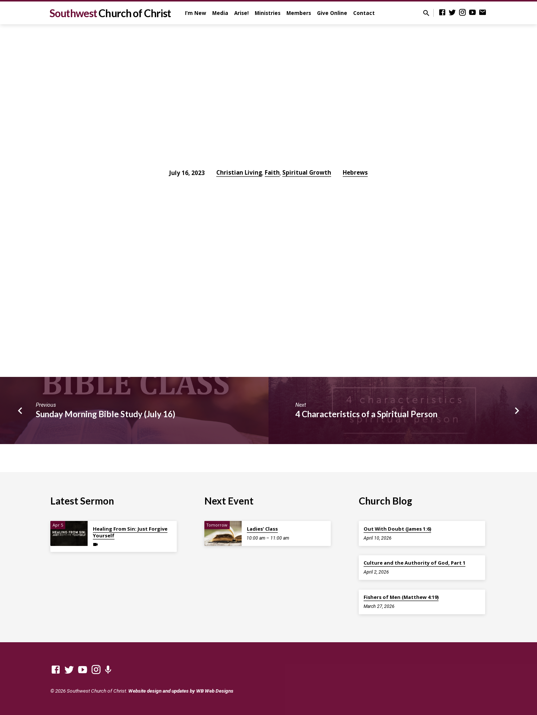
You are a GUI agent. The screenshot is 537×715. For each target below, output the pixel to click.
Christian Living (239, 172)
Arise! (241, 12)
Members (298, 12)
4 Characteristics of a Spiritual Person (366, 414)
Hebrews (355, 172)
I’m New (195, 12)
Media (220, 12)
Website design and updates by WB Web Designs (180, 691)
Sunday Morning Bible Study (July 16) (105, 414)
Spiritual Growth (306, 172)
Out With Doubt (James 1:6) (397, 528)
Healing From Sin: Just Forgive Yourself (130, 532)
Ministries (267, 12)
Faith (272, 172)
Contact (364, 12)
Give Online (332, 12)
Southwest (110, 13)
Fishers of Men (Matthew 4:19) (401, 597)
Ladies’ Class (262, 528)
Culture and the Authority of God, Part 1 (414, 562)
